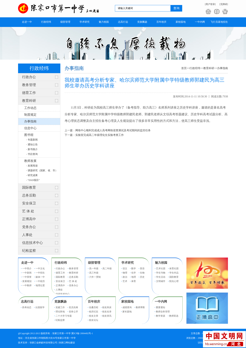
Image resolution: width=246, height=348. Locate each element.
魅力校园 (161, 262)
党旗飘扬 (60, 301)
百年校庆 (94, 301)
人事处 (27, 235)
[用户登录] (210, 4)
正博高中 (29, 219)
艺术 (125, 281)
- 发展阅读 (32, 165)
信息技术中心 (32, 243)
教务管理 (29, 85)
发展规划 (27, 281)
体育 (133, 281)
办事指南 (222, 68)
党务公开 (73, 311)
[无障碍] (223, 4)
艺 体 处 (28, 211)
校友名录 (106, 311)
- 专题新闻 (32, 139)
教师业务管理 (163, 311)
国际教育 (29, 187)
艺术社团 (160, 268)
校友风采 (106, 307)
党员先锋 (73, 307)
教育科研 (29, 101)
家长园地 (127, 311)
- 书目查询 (32, 154)
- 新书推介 (32, 149)
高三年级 (93, 272)
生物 (142, 272)
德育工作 (29, 93)
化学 (133, 272)
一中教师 (27, 285)
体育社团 (174, 268)
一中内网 (161, 301)
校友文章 (93, 316)
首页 (184, 68)
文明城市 (160, 281)
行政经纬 (194, 68)
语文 (125, 268)
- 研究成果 (32, 175)
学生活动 (160, 277)
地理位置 (40, 285)
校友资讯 (106, 316)
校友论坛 (93, 320)
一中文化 (40, 268)
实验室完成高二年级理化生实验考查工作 (99, 135)
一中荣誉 (27, 277)
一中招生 (40, 272)
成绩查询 (127, 307)
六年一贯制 (95, 277)
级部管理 (94, 262)
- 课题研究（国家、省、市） (42, 170)
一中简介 (27, 268)
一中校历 (40, 281)
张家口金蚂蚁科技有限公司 (43, 342)
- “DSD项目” (33, 180)
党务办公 (29, 227)
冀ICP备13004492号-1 (82, 333)
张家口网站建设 (67, 342)
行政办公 (29, 77)
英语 (142, 268)
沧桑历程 (93, 307)
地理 (133, 277)
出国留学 (40, 307)
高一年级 (93, 268)
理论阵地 (60, 311)
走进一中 (27, 262)
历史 (142, 277)
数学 (133, 268)
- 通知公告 (32, 144)
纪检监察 (29, 251)
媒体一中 (40, 277)
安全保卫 (29, 203)
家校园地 (127, 301)
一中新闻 (27, 272)
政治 (125, 277)
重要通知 (160, 307)
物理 (125, 272)
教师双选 (173, 316)
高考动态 (26, 307)
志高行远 (27, 301)
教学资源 (160, 316)
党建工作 (60, 307)
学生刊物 (160, 272)
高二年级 (107, 268)
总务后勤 (29, 195)
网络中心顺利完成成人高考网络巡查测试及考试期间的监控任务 (113, 130)
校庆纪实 (93, 311)
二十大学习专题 (64, 316)
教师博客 (140, 307)
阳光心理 (174, 281)
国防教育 (174, 277)
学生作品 (174, 272)
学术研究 (127, 262)
